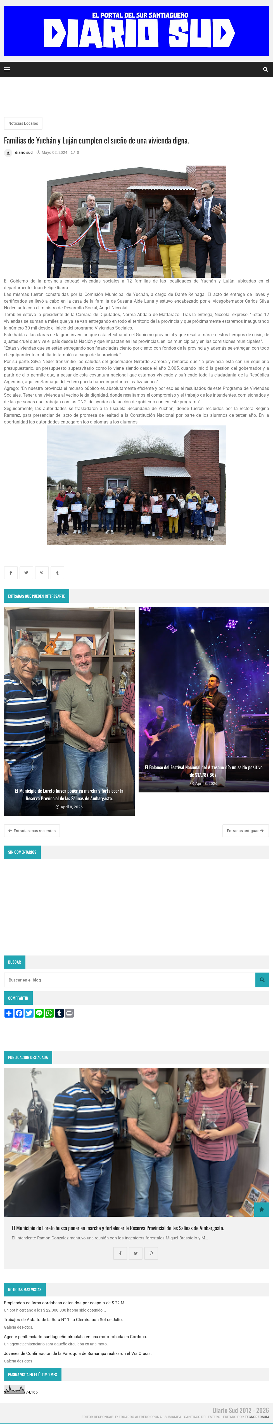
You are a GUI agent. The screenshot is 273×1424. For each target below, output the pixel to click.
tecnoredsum (257, 1417)
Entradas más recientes (32, 830)
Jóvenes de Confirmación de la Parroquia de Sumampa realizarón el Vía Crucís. (78, 1353)
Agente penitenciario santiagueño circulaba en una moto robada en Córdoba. (75, 1336)
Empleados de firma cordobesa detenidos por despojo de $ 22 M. (64, 1302)
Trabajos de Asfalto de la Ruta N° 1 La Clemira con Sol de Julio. (63, 1319)
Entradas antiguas (245, 830)
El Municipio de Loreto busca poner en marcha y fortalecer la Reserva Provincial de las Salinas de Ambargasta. (118, 1228)
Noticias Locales (23, 123)
